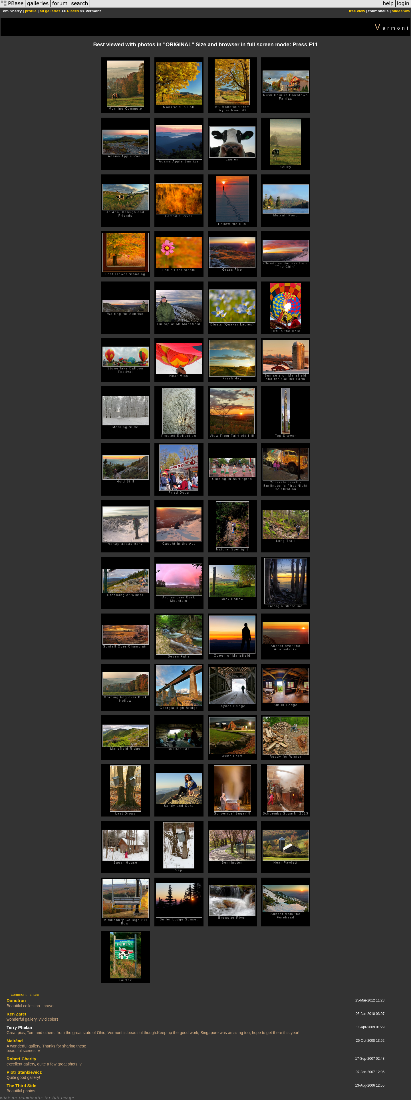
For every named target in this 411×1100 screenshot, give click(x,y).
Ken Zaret (16, 1013)
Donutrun (16, 1000)
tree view (357, 11)
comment (19, 994)
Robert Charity (21, 1058)
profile (31, 11)
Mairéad (15, 1040)
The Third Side (21, 1085)
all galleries (50, 11)
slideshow (401, 11)
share (34, 994)
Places (73, 11)
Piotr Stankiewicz (24, 1072)
